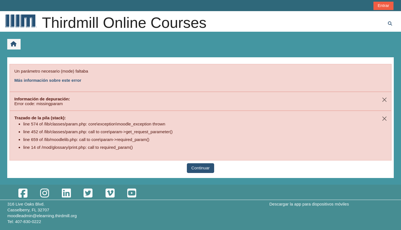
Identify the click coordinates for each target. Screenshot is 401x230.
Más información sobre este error (47, 80)
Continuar (200, 167)
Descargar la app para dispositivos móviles (309, 204)
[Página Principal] (20, 20)
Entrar (383, 5)
